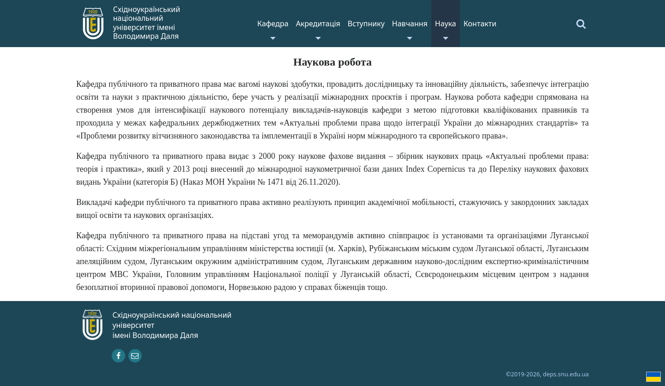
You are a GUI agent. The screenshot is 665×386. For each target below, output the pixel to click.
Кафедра (273, 23)
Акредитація (318, 23)
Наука (445, 23)
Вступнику (366, 23)
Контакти (480, 23)
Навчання (410, 23)
